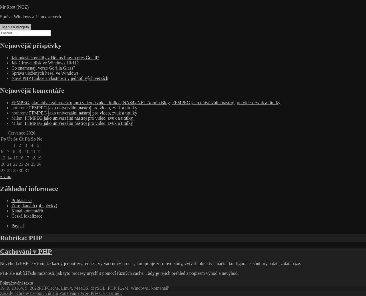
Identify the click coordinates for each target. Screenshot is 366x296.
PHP (43, 288)
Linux (66, 288)
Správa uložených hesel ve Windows (45, 73)
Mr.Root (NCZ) (14, 7)
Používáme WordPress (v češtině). (90, 293)
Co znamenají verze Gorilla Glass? (43, 68)
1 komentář (158, 288)
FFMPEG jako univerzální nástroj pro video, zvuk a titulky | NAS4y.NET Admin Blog (90, 102)
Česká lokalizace (26, 216)
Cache (53, 288)
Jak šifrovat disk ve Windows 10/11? (45, 62)
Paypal (17, 225)
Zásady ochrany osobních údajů (29, 293)
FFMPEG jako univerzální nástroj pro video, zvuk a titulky (226, 102)
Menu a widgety (15, 27)
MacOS (81, 288)
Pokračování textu (16, 283)
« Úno (5, 176)
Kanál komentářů (27, 210)
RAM (123, 288)
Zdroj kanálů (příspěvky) (34, 205)
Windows (139, 288)
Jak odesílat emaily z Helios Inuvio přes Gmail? (55, 57)
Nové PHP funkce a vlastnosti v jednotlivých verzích (59, 78)
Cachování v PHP (26, 251)
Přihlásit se (21, 200)
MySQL (97, 288)
